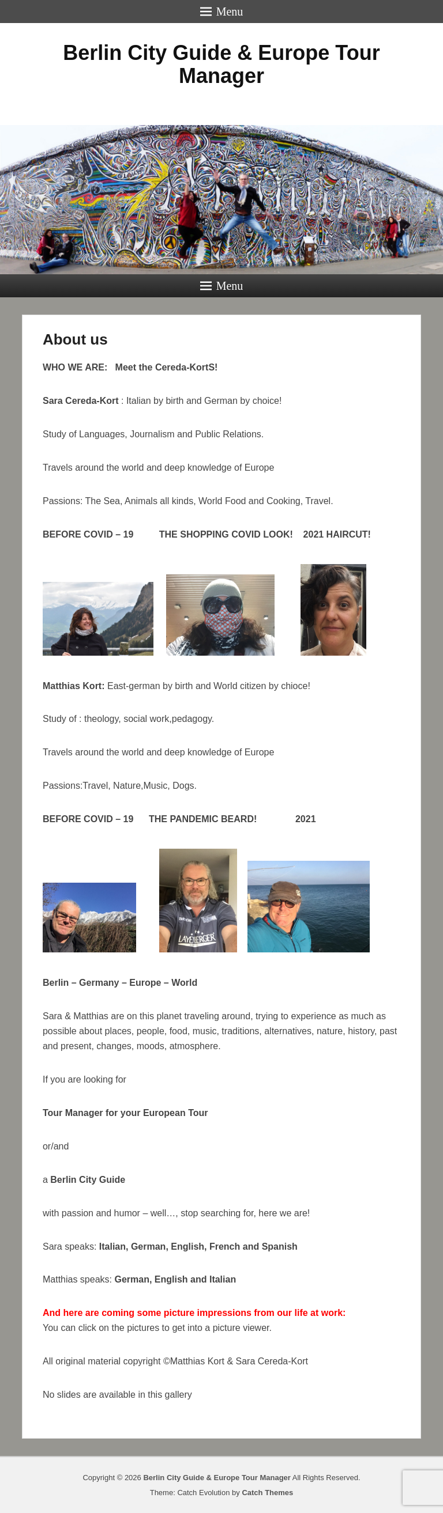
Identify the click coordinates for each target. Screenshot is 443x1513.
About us (75, 339)
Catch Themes (267, 1492)
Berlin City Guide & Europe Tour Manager (221, 64)
